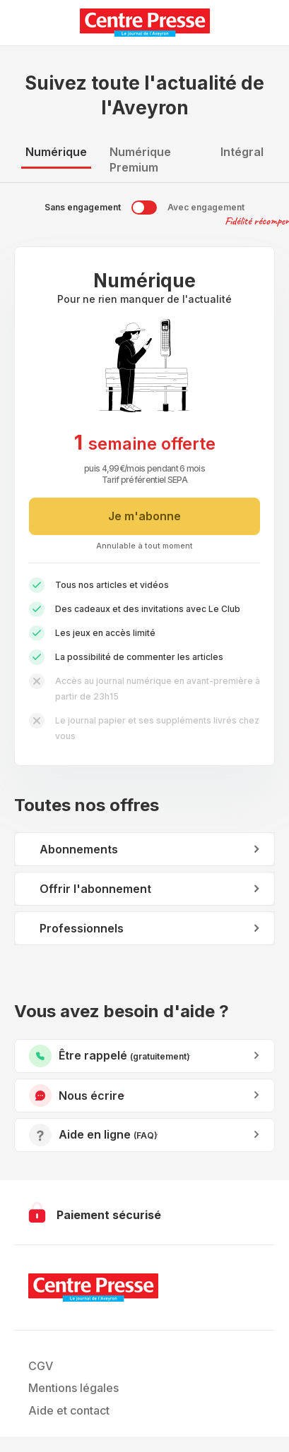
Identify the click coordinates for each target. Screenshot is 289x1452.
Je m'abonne (144, 516)
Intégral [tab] (242, 152)
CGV (40, 1366)
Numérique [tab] (56, 152)
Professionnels (82, 928)
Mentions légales (73, 1388)
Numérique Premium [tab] (140, 159)
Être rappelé (189, 1055)
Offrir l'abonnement (95, 889)
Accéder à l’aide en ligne (157, 1134)
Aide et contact (69, 1410)
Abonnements (79, 849)
